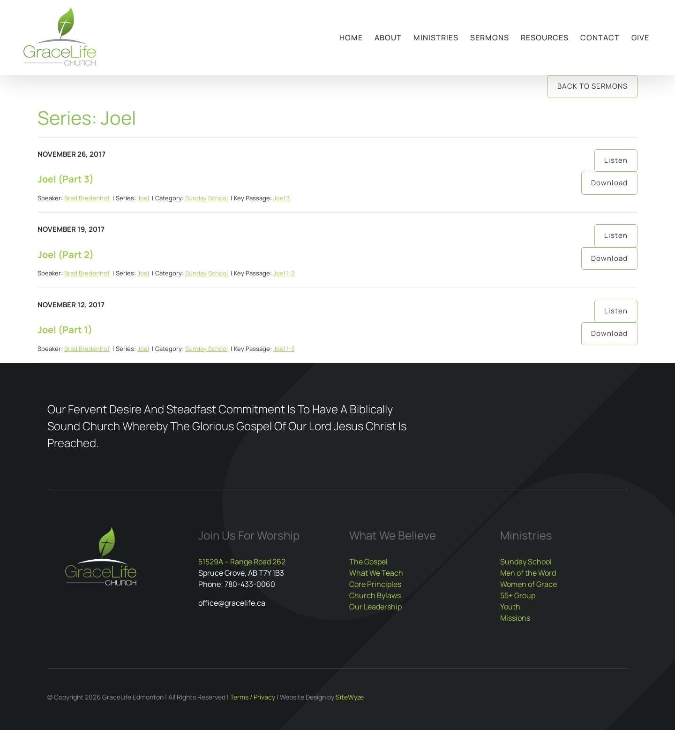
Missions (515, 618)
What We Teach (376, 573)
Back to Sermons (592, 86)
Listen (616, 160)
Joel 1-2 (283, 273)
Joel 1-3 (283, 348)
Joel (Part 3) (66, 179)
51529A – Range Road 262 (241, 561)
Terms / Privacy (252, 696)
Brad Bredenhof (87, 198)
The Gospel (368, 561)
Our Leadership (375, 606)
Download (609, 183)
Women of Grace (528, 584)
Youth (510, 606)
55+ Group (517, 595)
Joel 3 (281, 198)
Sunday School (206, 198)
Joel (143, 198)
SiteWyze (350, 696)
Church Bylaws (375, 595)
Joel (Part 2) (66, 254)
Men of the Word (528, 573)
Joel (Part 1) (65, 329)
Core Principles (375, 584)
